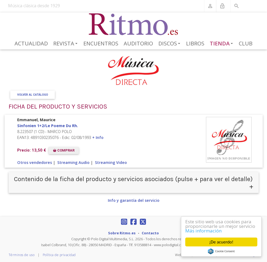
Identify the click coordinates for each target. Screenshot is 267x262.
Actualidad (31, 43)
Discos (170, 44)
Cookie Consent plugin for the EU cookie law (221, 251)
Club (245, 43)
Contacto (150, 233)
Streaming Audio (73, 162)
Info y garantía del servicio (133, 200)
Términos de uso (22, 255)
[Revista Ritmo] (133, 24)
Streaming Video (111, 162)
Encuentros (100, 43)
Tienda (222, 44)
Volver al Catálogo (32, 94)
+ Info (98, 137)
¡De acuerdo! (221, 242)
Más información (203, 231)
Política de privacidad (59, 255)
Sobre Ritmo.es (122, 233)
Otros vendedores (34, 162)
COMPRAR (63, 150)
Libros (195, 43)
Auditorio (138, 43)
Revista (66, 44)
